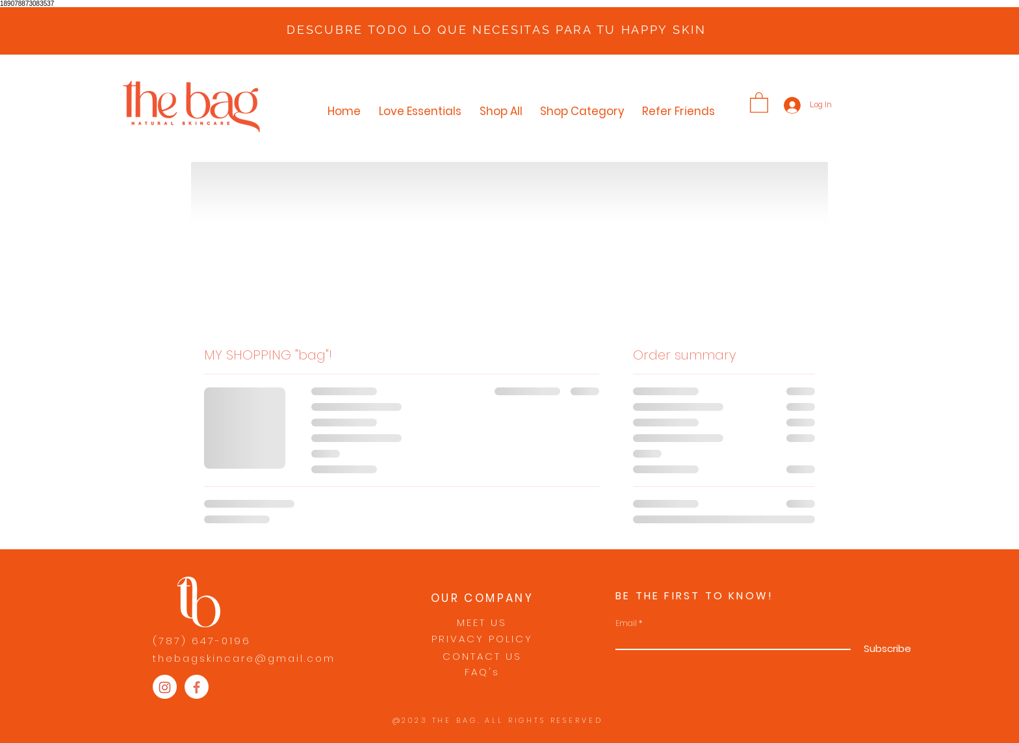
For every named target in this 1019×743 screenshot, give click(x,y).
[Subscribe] (886, 649)
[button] (759, 101)
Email (626, 623)
